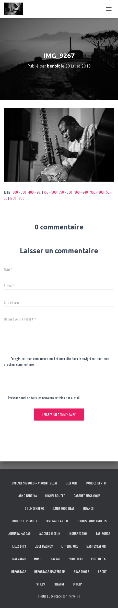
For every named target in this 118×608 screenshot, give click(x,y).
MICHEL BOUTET (55, 495)
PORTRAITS (98, 559)
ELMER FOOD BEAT (63, 508)
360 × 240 (81, 192)
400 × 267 (34, 192)
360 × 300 (97, 192)
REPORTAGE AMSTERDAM (49, 571)
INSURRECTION (78, 533)
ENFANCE (88, 508)
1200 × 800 (17, 198)
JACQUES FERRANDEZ (24, 521)
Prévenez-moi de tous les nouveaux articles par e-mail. (44, 397)
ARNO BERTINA (27, 495)
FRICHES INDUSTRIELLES (91, 521)
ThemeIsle (73, 596)
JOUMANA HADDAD (19, 533)
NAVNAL (55, 559)
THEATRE (58, 584)
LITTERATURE (69, 546)
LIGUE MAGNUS (43, 546)
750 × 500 (50, 192)
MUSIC (38, 559)
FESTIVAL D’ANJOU (57, 521)
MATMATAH (19, 559)
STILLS (40, 584)
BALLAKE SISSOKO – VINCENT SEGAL (34, 483)
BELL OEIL (71, 483)
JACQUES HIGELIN (49, 533)
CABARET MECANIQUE (87, 495)
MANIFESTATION (96, 546)
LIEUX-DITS (19, 546)
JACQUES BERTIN (96, 483)
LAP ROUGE (103, 533)
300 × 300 (19, 192)
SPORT (102, 571)
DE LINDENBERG (34, 508)
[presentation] (42, 385)
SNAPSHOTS (81, 571)
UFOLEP (77, 584)
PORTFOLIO (75, 559)
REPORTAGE (18, 571)
